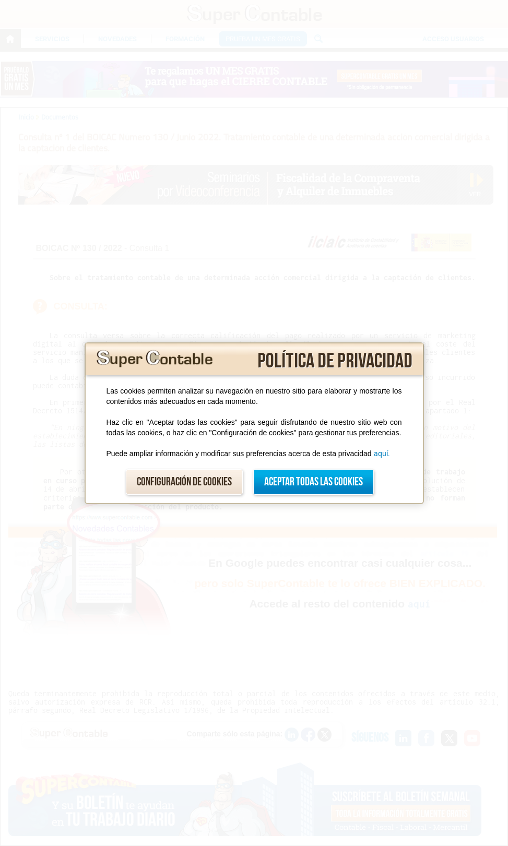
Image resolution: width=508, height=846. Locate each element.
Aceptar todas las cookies (313, 482)
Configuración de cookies (184, 482)
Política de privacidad (334, 361)
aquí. (382, 453)
